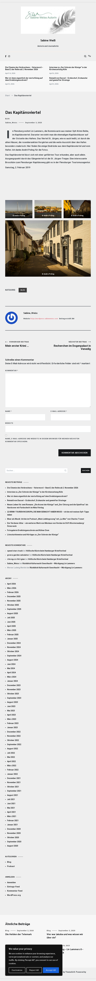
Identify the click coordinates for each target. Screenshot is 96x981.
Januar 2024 (12, 681)
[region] (33, 960)
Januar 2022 (12, 774)
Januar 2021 (12, 825)
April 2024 (11, 672)
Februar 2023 (12, 723)
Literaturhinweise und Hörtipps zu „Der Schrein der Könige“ (33, 535)
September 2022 (14, 744)
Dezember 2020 (14, 829)
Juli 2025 (11, 618)
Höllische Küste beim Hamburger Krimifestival (46, 551)
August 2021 (12, 795)
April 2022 (11, 761)
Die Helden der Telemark (18, 934)
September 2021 (14, 791)
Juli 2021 (11, 799)
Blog (7, 119)
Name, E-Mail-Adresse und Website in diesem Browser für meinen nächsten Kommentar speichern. (42, 440)
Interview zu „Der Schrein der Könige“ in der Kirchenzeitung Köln (68, 68)
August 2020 (12, 846)
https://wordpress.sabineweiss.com (44, 319)
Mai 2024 (11, 668)
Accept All (51, 970)
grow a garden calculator (18, 555)
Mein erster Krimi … (26, 344)
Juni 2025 (11, 622)
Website (9, 423)
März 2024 (11, 677)
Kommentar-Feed (14, 891)
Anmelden (11, 882)
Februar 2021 (12, 820)
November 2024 (14, 647)
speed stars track (15, 551)
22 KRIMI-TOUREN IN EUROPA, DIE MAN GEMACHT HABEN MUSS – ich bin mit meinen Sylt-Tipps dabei (48, 513)
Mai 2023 (11, 711)
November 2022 (14, 736)
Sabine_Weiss (11, 123)
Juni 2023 (11, 706)
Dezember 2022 (14, 732)
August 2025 (12, 613)
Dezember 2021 (14, 778)
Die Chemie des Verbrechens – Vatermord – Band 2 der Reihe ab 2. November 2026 (24, 68)
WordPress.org (14, 895)
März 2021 (11, 816)
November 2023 (14, 689)
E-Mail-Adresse (59, 411)
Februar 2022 (12, 770)
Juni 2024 (11, 664)
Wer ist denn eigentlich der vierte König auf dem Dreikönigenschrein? (24, 79)
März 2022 (11, 766)
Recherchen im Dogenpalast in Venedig (69, 345)
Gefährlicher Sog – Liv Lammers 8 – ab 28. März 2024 (65, 951)
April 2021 (11, 812)
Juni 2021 (11, 803)
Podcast (11, 866)
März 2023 (11, 719)
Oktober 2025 (13, 605)
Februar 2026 (12, 592)
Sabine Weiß (48, 40)
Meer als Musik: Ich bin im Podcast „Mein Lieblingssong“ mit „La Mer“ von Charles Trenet (45, 519)
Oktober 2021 (13, 787)
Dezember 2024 (14, 643)
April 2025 (11, 626)
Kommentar (11, 370)
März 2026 (11, 588)
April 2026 (11, 584)
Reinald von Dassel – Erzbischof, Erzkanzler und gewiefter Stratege (68, 79)
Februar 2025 (12, 635)
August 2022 (12, 749)
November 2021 (14, 782)
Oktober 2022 (13, 740)
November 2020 (14, 833)
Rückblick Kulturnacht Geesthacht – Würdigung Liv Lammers (49, 563)
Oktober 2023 (13, 694)
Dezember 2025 (14, 596)
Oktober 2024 (13, 651)
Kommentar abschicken (75, 453)
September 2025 (14, 609)
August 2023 (12, 702)
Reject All (34, 970)
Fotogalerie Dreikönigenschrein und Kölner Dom (28, 530)
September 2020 (14, 842)
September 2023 (14, 698)
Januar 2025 (12, 639)
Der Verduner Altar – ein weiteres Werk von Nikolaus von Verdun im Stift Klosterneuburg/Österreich (45, 524)
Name (8, 411)
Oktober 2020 (13, 837)
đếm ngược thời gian (16, 559)
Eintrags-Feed (13, 887)
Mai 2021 (11, 808)
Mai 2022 (11, 757)
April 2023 (11, 715)
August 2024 (12, 660)
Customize (17, 970)
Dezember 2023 (14, 685)
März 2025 (11, 630)
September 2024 (14, 656)
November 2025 (14, 601)
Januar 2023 (12, 727)
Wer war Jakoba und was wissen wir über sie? (65, 936)
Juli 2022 (11, 753)
